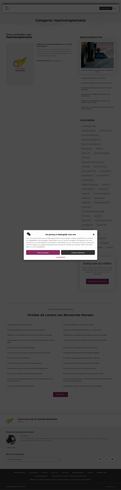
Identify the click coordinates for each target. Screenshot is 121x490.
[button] (94, 234)
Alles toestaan (43, 253)
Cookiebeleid (60, 257)
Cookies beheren (78, 253)
